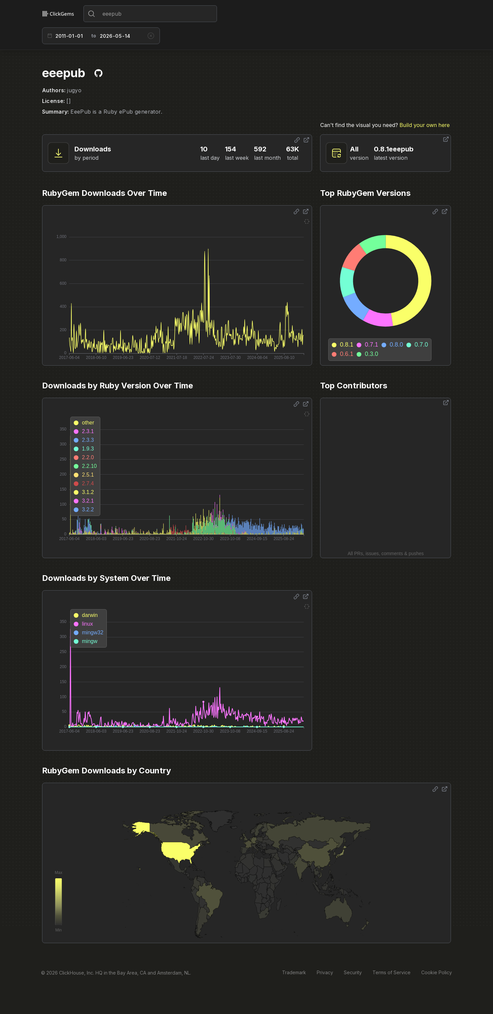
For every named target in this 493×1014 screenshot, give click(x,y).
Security (353, 972)
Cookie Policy (436, 972)
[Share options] (297, 140)
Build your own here (425, 125)
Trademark (294, 972)
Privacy (325, 972)
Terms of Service (392, 972)
